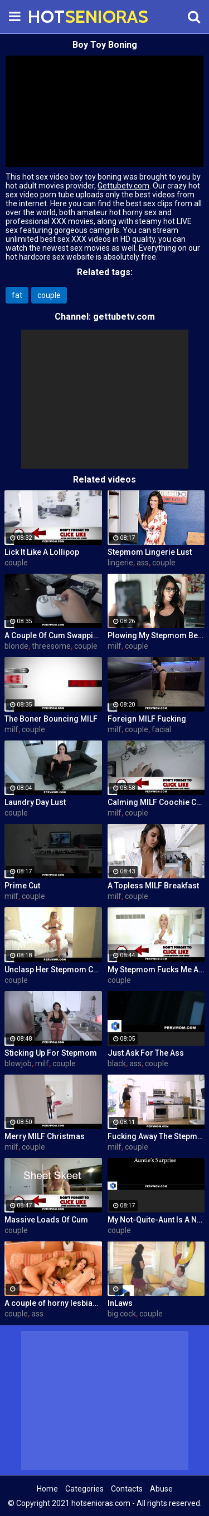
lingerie (120, 562)
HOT (56, 16)
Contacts (127, 1488)
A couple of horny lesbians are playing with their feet (53, 1303)
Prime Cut (22, 885)
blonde (16, 646)
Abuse (161, 1488)
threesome (51, 646)
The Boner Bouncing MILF (51, 718)
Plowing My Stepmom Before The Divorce (156, 635)
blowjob (18, 1063)
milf (114, 646)
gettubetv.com (124, 316)
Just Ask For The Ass (146, 1052)
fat (17, 295)
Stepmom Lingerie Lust (150, 552)
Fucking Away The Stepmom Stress (156, 1136)
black (117, 1063)
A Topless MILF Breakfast (153, 885)
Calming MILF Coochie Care (156, 802)
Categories (84, 1488)
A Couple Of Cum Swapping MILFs (53, 635)
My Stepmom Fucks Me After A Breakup (156, 969)
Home (47, 1488)
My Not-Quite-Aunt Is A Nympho (156, 1219)
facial (161, 729)
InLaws (120, 1303)
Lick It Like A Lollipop (41, 552)
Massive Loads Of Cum (46, 1219)
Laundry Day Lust (35, 802)
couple (49, 295)
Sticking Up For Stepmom (50, 1052)
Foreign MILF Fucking (147, 718)
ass (143, 562)
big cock (122, 1313)
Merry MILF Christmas (44, 1136)
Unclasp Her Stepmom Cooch (53, 969)
